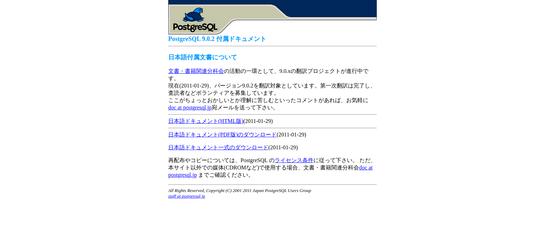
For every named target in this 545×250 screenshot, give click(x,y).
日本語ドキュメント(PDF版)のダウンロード (222, 135)
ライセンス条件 (294, 160)
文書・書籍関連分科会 (196, 71)
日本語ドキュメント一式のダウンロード (218, 147)
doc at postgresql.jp (190, 107)
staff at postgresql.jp (186, 196)
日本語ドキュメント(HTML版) (205, 121)
